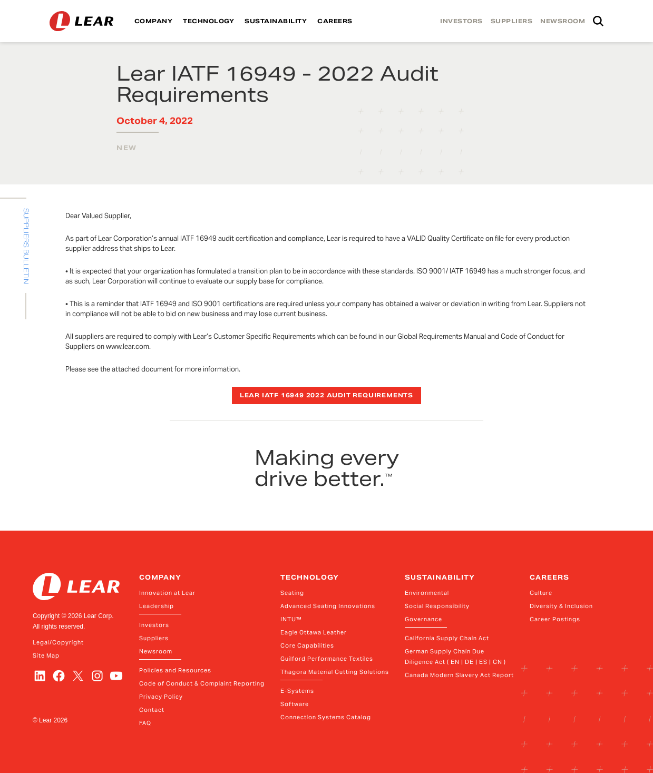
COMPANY (153, 21)
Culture (541, 592)
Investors (154, 625)
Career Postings (555, 619)
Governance (423, 619)
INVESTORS (461, 21)
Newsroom (155, 651)
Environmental (427, 592)
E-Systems (297, 690)
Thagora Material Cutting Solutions (334, 672)
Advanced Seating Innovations (327, 606)
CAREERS (335, 21)
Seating (292, 592)
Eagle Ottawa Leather (313, 632)
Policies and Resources (175, 670)
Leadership (156, 606)
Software (294, 704)
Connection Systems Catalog (325, 717)
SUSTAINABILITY (276, 21)
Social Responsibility (437, 606)
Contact (151, 709)
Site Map (46, 655)
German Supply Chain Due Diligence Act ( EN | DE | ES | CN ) (455, 657)
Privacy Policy (161, 696)
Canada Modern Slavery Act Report (459, 675)
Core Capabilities (307, 645)
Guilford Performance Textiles (326, 658)
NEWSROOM (562, 21)
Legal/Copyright (58, 642)
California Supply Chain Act (447, 638)
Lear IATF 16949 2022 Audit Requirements (326, 395)
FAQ (145, 723)
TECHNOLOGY (208, 21)
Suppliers (154, 638)
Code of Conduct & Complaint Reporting (202, 683)
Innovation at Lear (167, 592)
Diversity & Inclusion (561, 606)
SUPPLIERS (512, 21)
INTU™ (291, 619)
